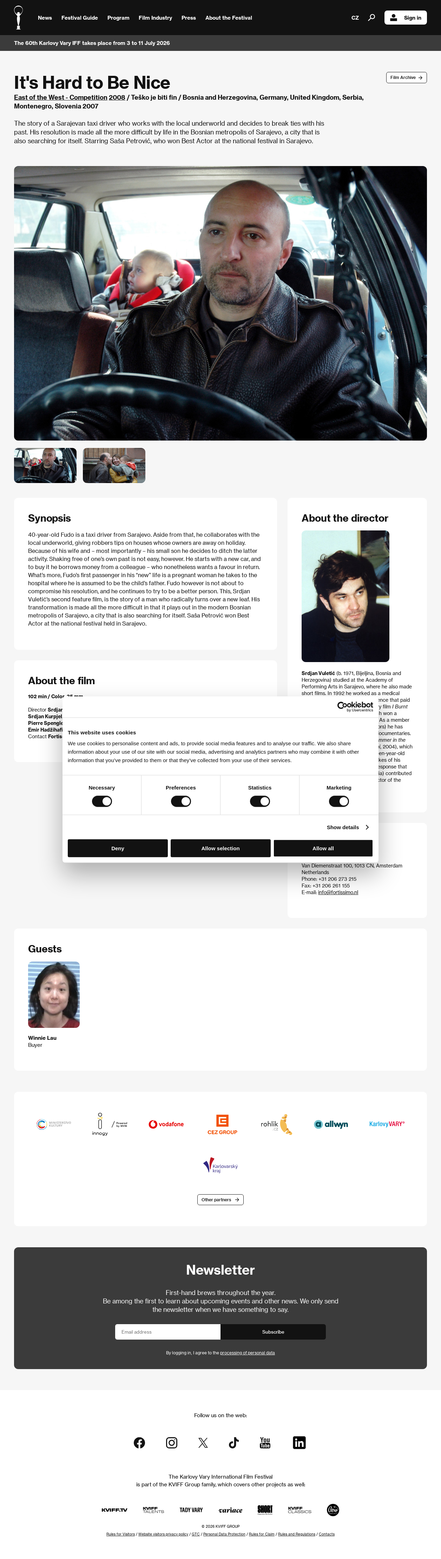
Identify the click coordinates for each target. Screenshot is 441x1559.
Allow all (323, 848)
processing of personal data (247, 1352)
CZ (355, 17)
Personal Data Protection (224, 1534)
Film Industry (155, 17)
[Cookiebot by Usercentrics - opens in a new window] (342, 706)
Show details (343, 827)
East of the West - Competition (60, 97)
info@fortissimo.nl (338, 892)
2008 (117, 97)
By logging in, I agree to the (220, 1352)
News (45, 17)
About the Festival (228, 17)
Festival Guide (79, 17)
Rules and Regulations (296, 1534)
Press (189, 17)
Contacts (327, 1534)
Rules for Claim (262, 1534)
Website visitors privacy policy (163, 1534)
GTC (196, 1534)
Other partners (216, 1199)
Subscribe (273, 1331)
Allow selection (220, 848)
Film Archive (403, 77)
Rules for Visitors (120, 1534)
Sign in (405, 17)
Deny (117, 848)
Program (118, 17)
